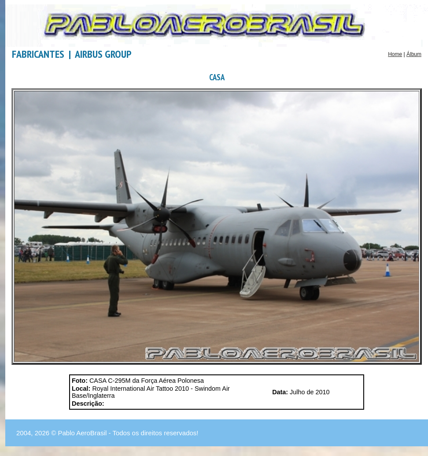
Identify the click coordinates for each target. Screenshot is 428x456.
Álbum (413, 54)
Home (395, 54)
